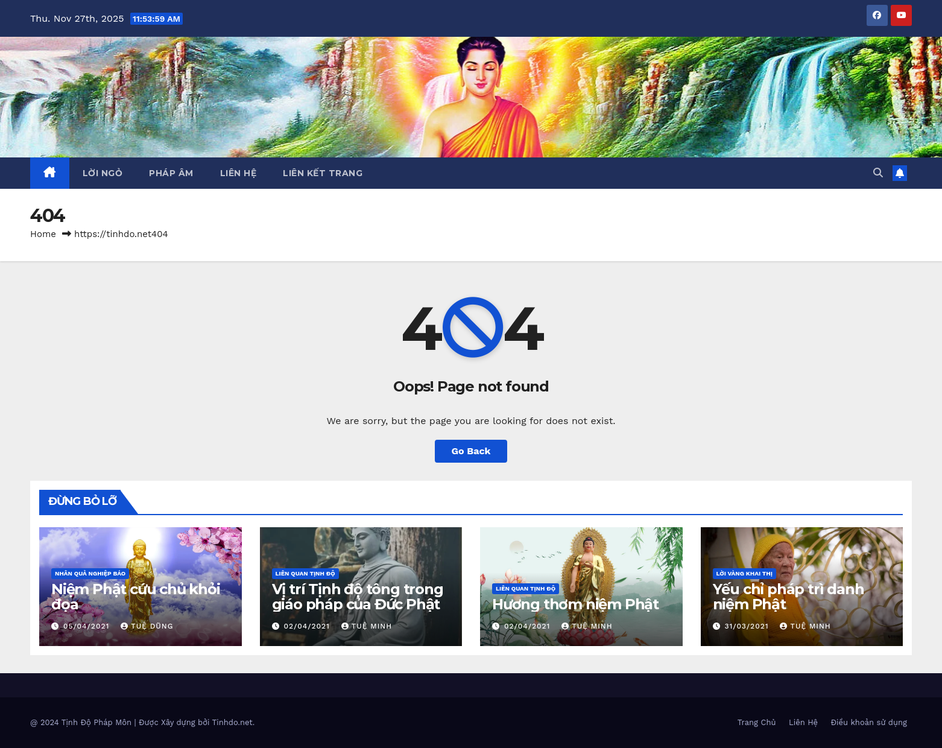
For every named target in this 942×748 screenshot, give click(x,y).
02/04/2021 (307, 626)
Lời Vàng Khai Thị (744, 573)
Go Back (471, 451)
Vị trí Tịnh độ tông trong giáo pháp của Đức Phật (357, 596)
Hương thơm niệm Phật (575, 604)
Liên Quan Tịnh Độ (305, 573)
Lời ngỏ (103, 173)
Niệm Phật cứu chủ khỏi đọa (135, 596)
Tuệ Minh (366, 626)
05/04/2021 (87, 626)
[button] (878, 173)
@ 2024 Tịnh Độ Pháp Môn (82, 722)
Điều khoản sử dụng (869, 722)
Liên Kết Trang (322, 173)
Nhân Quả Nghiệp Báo (90, 573)
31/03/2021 (747, 626)
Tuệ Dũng (147, 626)
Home (43, 234)
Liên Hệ (238, 173)
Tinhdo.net (232, 722)
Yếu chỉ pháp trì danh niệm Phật (788, 596)
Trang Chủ (757, 722)
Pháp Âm (171, 173)
